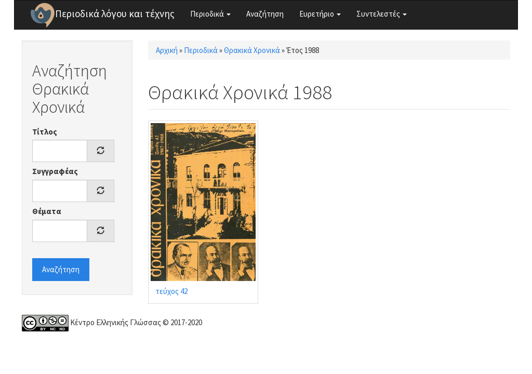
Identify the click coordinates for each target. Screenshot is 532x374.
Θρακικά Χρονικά (252, 50)
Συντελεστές (381, 14)
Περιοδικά (210, 14)
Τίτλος (44, 132)
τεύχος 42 (171, 291)
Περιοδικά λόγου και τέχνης (115, 13)
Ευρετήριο (320, 14)
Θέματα (46, 211)
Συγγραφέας (55, 171)
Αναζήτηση (265, 14)
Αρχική (167, 50)
